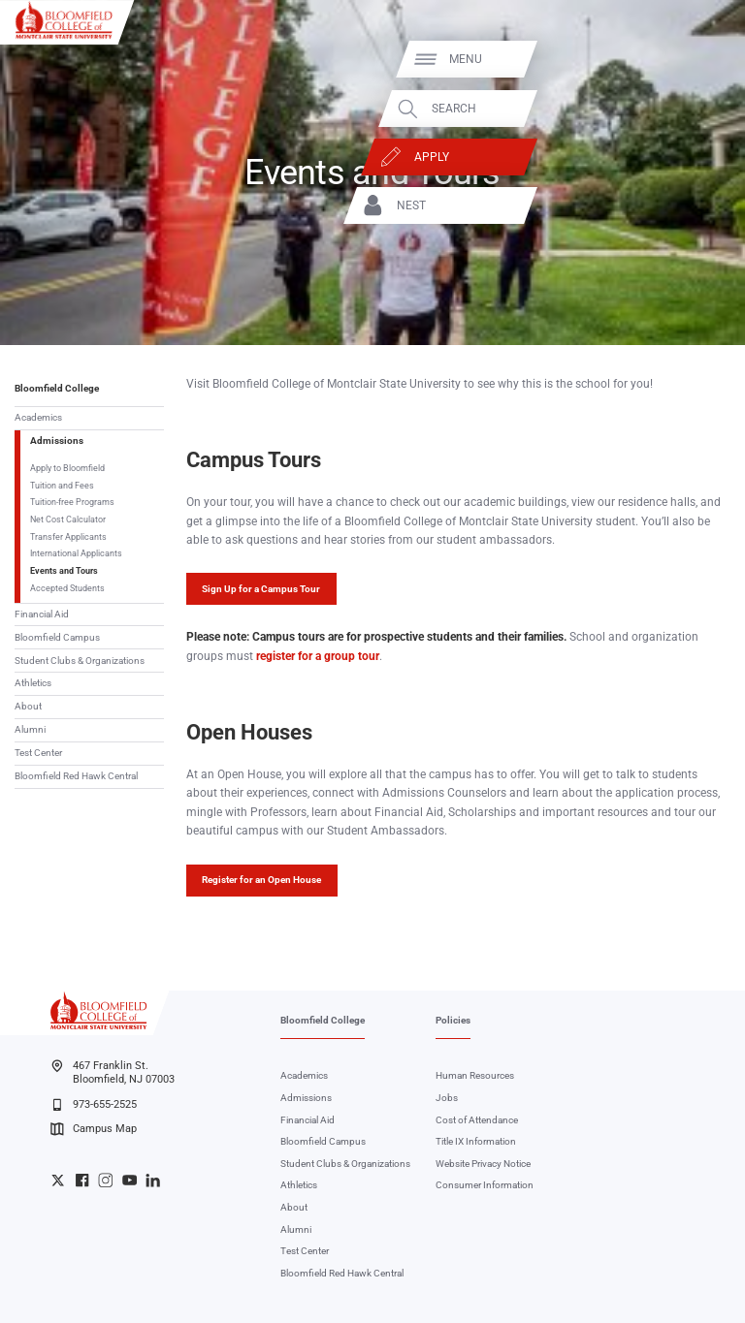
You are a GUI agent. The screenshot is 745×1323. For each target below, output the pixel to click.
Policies (453, 1020)
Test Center (38, 752)
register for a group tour (317, 656)
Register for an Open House (261, 879)
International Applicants (76, 553)
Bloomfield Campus (57, 637)
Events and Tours (64, 570)
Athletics (33, 683)
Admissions (56, 440)
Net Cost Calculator (68, 519)
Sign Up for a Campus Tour (261, 589)
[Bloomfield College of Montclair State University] (64, 19)
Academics (38, 417)
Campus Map (93, 1129)
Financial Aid (42, 614)
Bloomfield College (57, 388)
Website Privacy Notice (483, 1163)
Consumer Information (485, 1185)
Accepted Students (67, 588)
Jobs (447, 1097)
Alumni (30, 729)
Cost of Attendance (477, 1120)
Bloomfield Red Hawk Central (76, 776)
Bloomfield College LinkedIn (153, 1180)
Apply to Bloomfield (67, 467)
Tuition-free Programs (72, 501)
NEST (632, 205)
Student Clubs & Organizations (80, 660)
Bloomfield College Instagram (105, 1180)
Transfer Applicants (68, 536)
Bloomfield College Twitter (57, 1180)
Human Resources (475, 1075)
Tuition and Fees (62, 485)
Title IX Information (476, 1141)
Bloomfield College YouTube (129, 1180)
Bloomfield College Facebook (82, 1180)
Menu (686, 59)
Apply (652, 157)
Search (675, 108)
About (28, 706)
